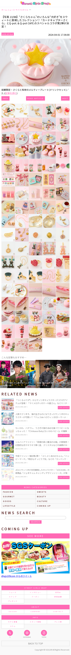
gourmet (9, 496)
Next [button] (67, 374)
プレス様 (58, 622)
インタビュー (35, 592)
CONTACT (58, 611)
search (35, 522)
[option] (18, 374)
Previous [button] (3, 374)
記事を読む (11, 93)
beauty (41, 496)
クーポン (35, 597)
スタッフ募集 (35, 622)
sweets (42, 492)
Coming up (44, 506)
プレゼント (13, 601)
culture (42, 501)
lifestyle (9, 506)
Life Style (7, 34)
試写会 (58, 592)
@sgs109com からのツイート (16, 576)
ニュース (13, 592)
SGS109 (13, 611)
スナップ (13, 597)
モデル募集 (13, 622)
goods (7, 501)
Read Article (35, 98)
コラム (13, 626)
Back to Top (35, 643)
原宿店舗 (58, 597)
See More (35, 536)
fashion (8, 492)
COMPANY (36, 611)
